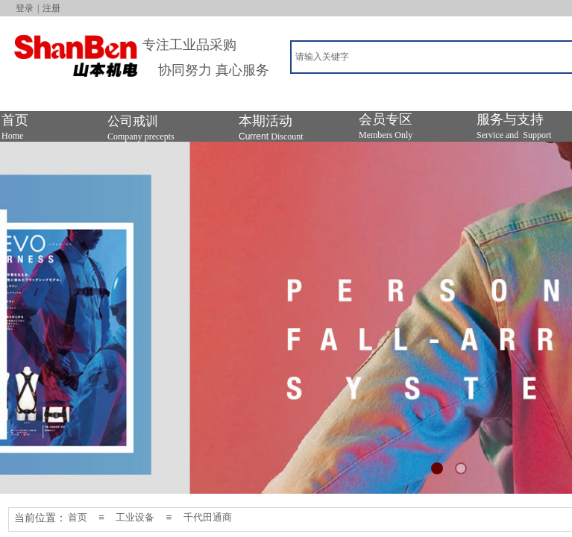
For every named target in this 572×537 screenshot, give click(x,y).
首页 (77, 517)
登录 (25, 8)
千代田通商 (207, 517)
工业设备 (135, 517)
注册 (51, 8)
